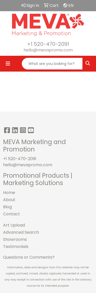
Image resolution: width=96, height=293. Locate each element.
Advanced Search (21, 232)
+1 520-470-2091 (48, 44)
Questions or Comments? (29, 257)
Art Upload (14, 225)
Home (9, 193)
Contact (11, 214)
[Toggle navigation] (8, 63)
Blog (7, 207)
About (9, 200)
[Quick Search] (52, 63)
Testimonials (15, 246)
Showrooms (15, 239)
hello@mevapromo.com (48, 50)
